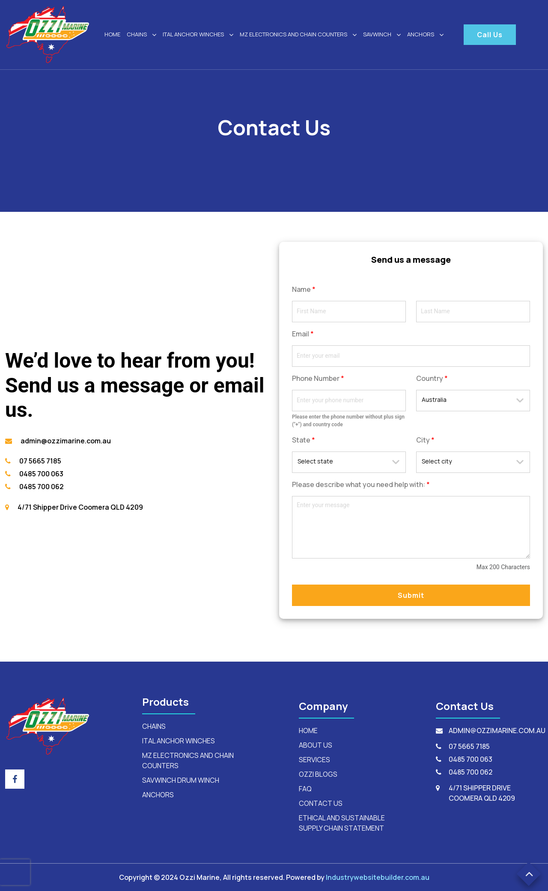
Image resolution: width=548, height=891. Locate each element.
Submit (411, 595)
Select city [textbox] (437, 461)
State (303, 440)
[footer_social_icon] (14, 779)
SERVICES (314, 759)
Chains (141, 35)
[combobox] (473, 400)
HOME (112, 34)
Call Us (490, 34)
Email (303, 334)
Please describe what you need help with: (361, 484)
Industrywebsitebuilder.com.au (377, 877)
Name (304, 289)
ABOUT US (315, 745)
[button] (529, 874)
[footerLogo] (48, 725)
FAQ (305, 788)
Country (432, 378)
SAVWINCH (382, 35)
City (425, 440)
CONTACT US (320, 803)
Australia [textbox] (434, 399)
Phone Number (318, 378)
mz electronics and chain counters (298, 35)
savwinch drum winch (180, 780)
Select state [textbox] (315, 461)
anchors (158, 794)
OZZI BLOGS (318, 774)
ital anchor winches (198, 35)
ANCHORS (425, 35)
